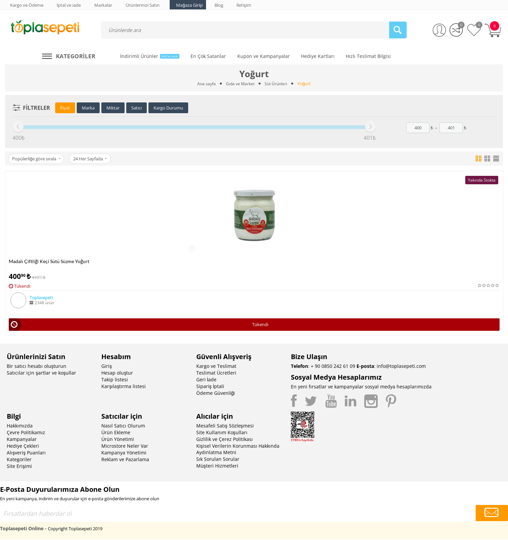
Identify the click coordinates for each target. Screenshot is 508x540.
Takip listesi (114, 380)
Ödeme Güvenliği (215, 393)
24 (91, 159)
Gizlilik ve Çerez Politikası (224, 440)
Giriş (106, 366)
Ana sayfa (204, 84)
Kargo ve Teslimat (216, 366)
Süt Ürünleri (277, 84)
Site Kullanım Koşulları (221, 433)
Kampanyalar (22, 440)
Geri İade (206, 380)
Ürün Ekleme (115, 433)
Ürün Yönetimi (117, 440)
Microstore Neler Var (124, 446)
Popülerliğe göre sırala (37, 159)
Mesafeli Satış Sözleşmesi (225, 426)
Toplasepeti (41, 297)
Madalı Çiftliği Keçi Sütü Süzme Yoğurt (49, 261)
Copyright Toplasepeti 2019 (75, 529)
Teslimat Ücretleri (216, 373)
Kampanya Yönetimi (123, 453)
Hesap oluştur (117, 373)
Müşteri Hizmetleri (217, 466)
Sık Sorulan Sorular (217, 459)
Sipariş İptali (210, 387)
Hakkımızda (20, 426)
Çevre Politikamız (26, 433)
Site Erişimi (19, 467)
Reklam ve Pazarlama (125, 460)
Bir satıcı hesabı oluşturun (36, 366)
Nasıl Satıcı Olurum (123, 426)
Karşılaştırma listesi (123, 387)
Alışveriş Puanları (26, 453)
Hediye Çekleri (23, 446)
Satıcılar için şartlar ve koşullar (41, 373)
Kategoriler (19, 460)
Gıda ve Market (240, 84)
